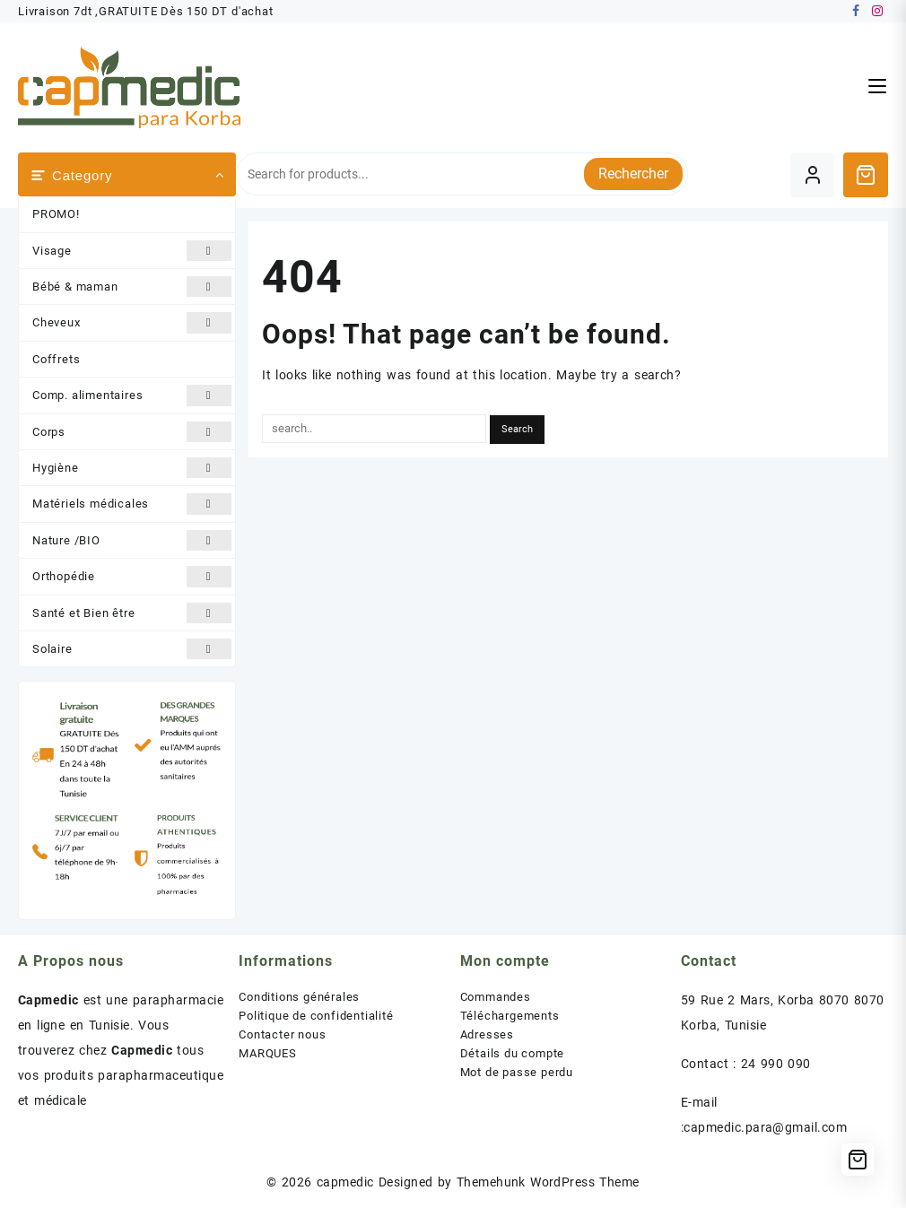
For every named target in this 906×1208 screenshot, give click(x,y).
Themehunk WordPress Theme (548, 1182)
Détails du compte (512, 1053)
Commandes (495, 997)
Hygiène (131, 467)
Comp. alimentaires (131, 395)
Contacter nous (282, 1034)
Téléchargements (510, 1015)
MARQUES (268, 1053)
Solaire (131, 649)
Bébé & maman (131, 286)
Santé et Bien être (131, 613)
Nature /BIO (131, 540)
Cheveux (131, 322)
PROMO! (56, 214)
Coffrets (56, 359)
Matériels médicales (131, 503)
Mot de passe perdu (516, 1072)
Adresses (487, 1034)
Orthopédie (131, 576)
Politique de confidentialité (316, 1015)
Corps (131, 431)
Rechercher (633, 173)
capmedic (345, 1182)
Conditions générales (299, 997)
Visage (131, 250)
